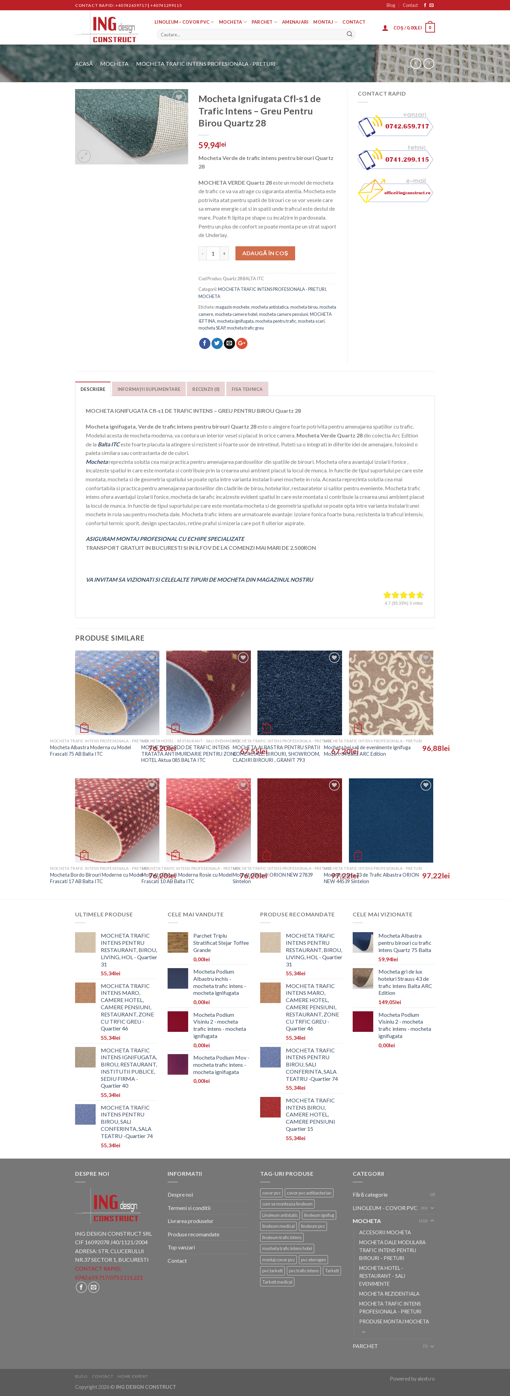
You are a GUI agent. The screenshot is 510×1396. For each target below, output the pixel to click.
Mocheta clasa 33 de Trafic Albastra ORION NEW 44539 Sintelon (371, 878)
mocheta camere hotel (236, 314)
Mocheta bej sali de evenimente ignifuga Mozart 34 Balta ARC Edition (367, 750)
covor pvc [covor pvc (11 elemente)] (271, 1193)
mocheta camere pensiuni (283, 314)
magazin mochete (233, 307)
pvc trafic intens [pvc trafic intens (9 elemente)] (304, 1270)
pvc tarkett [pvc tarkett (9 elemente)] (272, 1270)
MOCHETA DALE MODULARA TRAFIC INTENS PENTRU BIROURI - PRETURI (392, 1250)
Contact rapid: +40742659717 (111, 5)
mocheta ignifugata (235, 321)
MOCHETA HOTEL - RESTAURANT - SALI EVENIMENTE (382, 1276)
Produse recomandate (193, 1234)
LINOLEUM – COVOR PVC (184, 22)
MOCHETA (233, 22)
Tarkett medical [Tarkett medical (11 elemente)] (277, 1282)
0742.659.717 (91, 1277)
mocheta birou (304, 307)
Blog (391, 5)
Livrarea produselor (191, 1221)
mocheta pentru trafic (275, 321)
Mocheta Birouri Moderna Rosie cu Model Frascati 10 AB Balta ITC (187, 878)
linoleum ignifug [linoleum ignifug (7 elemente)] (319, 1215)
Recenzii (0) (205, 389)
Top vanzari (181, 1247)
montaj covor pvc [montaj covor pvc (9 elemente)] (278, 1259)
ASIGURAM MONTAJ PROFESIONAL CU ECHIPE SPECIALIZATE (165, 538)
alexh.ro (426, 1379)
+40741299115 (166, 5)
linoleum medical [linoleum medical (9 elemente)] (278, 1226)
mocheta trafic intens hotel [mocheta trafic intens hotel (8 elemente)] (287, 1248)
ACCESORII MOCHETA (385, 1232)
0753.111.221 (126, 1277)
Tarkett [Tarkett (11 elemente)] (332, 1270)
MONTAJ (325, 22)
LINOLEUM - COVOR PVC (385, 1207)
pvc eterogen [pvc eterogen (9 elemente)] (313, 1259)
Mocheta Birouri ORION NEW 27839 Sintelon (273, 878)
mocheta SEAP (211, 328)
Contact (410, 5)
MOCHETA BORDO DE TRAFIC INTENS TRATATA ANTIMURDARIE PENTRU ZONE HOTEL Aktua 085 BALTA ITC (189, 753)
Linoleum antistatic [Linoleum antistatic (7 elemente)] (280, 1215)
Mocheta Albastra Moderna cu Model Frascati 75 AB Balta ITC (90, 750)
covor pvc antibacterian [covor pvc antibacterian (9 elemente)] (309, 1193)
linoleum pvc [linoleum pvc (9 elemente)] (313, 1226)
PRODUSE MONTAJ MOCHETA (394, 1321)
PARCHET (264, 22)
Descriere (93, 389)
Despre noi (180, 1194)
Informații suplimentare (149, 389)
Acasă (84, 63)
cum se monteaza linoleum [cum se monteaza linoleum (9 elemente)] (287, 1204)
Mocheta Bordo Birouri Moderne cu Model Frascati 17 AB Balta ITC (96, 878)
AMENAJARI (295, 22)
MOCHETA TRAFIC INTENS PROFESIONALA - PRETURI (206, 63)
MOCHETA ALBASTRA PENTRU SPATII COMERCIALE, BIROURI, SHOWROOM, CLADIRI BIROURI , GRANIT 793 (276, 753)
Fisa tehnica (247, 389)
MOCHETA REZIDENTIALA (389, 1294)
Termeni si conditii (189, 1207)
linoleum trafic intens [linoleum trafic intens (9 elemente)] (282, 1237)
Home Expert (133, 1376)
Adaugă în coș (265, 253)
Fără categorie (370, 1194)
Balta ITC (109, 444)
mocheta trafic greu (245, 328)
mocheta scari (311, 321)
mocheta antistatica (270, 307)
